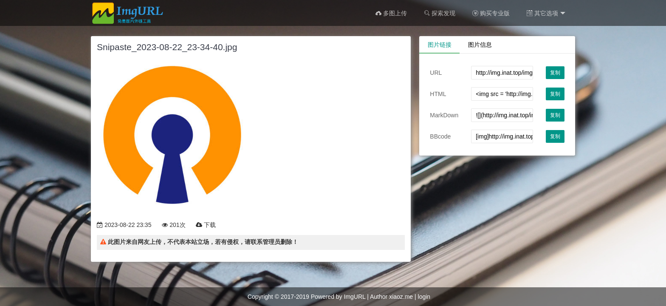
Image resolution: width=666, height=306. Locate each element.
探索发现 (439, 13)
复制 (555, 73)
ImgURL (355, 296)
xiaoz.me (401, 296)
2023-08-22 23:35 (124, 224)
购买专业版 (491, 13)
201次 (173, 224)
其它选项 (546, 13)
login (424, 296)
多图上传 (391, 13)
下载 (206, 224)
